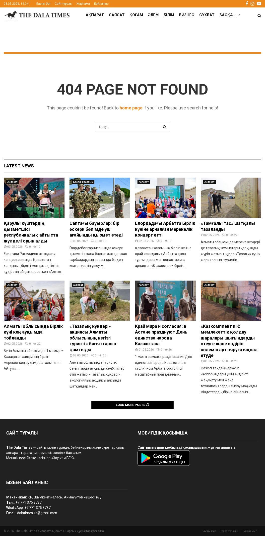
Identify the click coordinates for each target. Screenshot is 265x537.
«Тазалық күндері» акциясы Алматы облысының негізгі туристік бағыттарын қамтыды (92, 339)
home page (131, 108)
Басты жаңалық (83, 183)
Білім (169, 15)
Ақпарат (95, 15)
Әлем (153, 15)
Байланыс (101, 3)
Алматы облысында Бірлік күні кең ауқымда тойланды (33, 333)
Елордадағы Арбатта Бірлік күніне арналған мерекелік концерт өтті (165, 230)
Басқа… (227, 15)
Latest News (19, 166)
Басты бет (43, 3)
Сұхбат (206, 15)
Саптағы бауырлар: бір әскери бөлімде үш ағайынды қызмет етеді (96, 230)
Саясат (117, 15)
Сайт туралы (63, 3)
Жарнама (83, 3)
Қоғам (136, 15)
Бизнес (186, 15)
